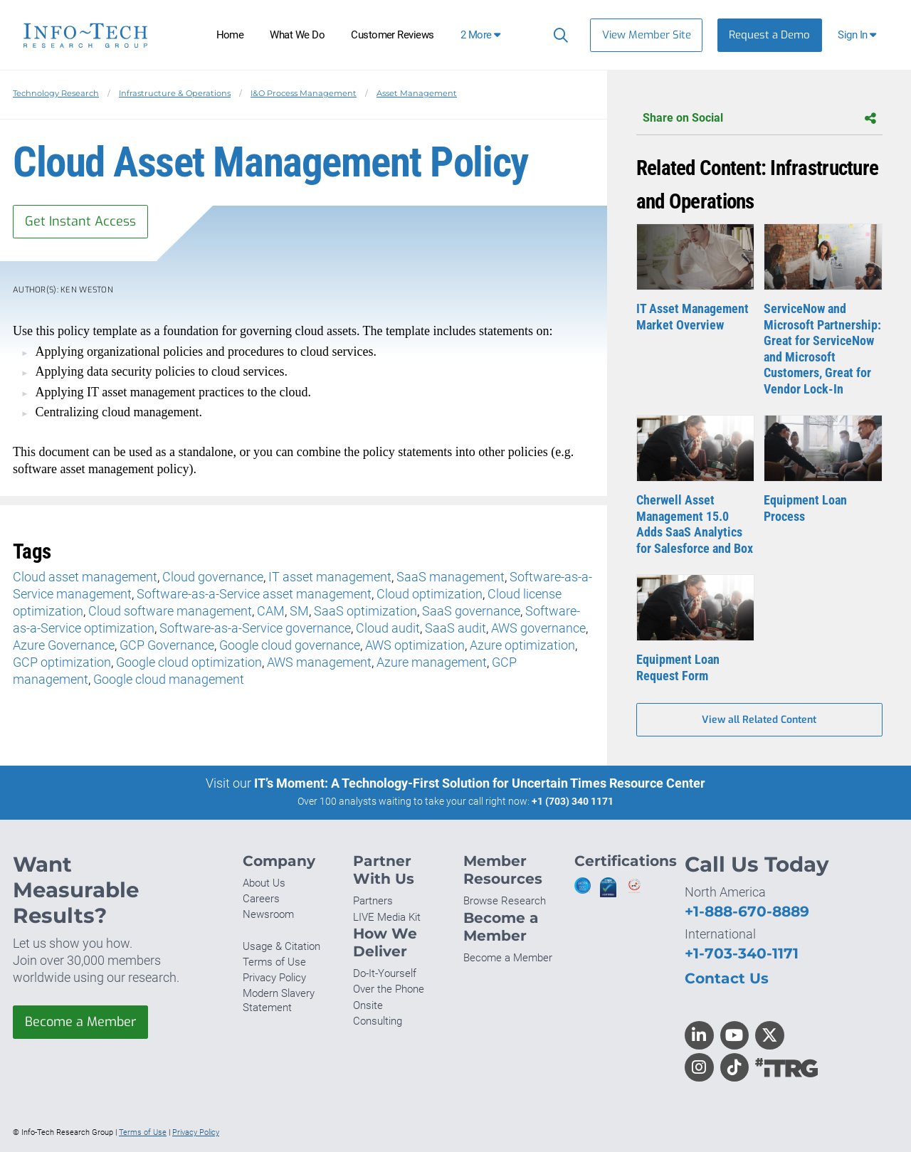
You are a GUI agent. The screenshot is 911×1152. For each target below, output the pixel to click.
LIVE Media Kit (387, 917)
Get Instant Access (80, 221)
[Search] (558, 35)
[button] (858, 35)
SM (299, 610)
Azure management (431, 662)
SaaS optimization (365, 610)
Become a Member (80, 1021)
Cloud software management (170, 610)
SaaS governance (471, 610)
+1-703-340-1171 (742, 953)
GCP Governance (167, 645)
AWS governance (538, 627)
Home (230, 34)
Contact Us (727, 978)
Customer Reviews (392, 34)
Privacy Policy (274, 977)
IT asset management (329, 576)
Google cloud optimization (189, 662)
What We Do (297, 34)
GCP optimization (62, 662)
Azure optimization (522, 645)
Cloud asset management (85, 576)
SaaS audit (455, 627)
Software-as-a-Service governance (255, 627)
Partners (373, 900)
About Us (264, 883)
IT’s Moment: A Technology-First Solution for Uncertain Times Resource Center (479, 783)
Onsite (368, 1005)
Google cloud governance (289, 645)
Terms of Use (274, 962)
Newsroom (268, 914)
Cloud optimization (429, 593)
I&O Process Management (304, 93)
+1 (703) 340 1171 (573, 801)
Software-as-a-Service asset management (254, 593)
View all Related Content (759, 719)
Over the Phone (388, 989)
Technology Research (56, 93)
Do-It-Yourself (384, 973)
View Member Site (646, 35)
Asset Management (416, 93)
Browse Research (504, 900)
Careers (261, 898)
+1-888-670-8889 (747, 911)
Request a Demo (769, 35)
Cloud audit (388, 627)
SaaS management (450, 576)
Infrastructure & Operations (175, 93)
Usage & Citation (281, 946)
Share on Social (759, 118)
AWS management (319, 662)
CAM (271, 610)
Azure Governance (64, 645)
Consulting (377, 1021)
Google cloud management (168, 679)
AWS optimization (415, 645)
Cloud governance (212, 576)
